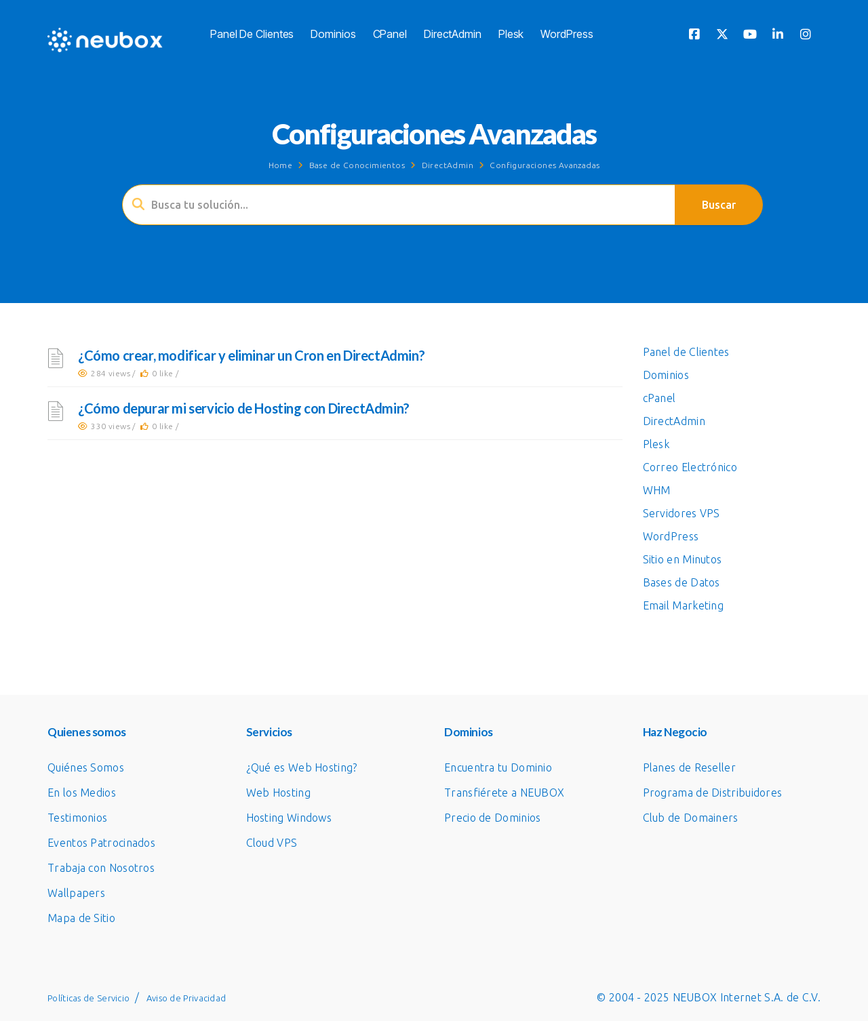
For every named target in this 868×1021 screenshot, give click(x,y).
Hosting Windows (289, 818)
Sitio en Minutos (682, 559)
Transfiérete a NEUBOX (504, 792)
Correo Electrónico (690, 467)
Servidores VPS (681, 513)
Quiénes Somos (85, 767)
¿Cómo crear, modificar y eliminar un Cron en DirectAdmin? (251, 355)
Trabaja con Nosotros (101, 868)
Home (281, 165)
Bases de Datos (681, 582)
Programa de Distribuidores (713, 792)
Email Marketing (683, 605)
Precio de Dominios (492, 818)
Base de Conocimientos (357, 165)
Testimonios (77, 818)
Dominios (333, 34)
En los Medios (81, 792)
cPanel (390, 34)
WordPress (566, 34)
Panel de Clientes (252, 34)
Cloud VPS (272, 843)
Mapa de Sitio (81, 918)
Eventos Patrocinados (101, 843)
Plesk (511, 34)
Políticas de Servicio (88, 998)
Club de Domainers (690, 818)
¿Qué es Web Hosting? (301, 767)
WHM (657, 490)
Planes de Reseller (689, 767)
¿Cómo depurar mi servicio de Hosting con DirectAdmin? (244, 408)
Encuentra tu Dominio (498, 767)
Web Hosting (278, 792)
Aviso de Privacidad (186, 998)
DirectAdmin (452, 34)
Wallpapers (76, 893)
